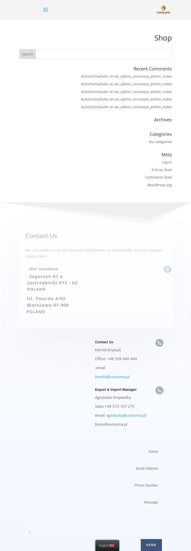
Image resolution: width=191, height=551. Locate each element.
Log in (167, 162)
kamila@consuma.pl (112, 376)
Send (151, 545)
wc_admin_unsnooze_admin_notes (143, 76)
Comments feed (158, 177)
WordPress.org (159, 185)
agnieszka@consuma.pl (126, 415)
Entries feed (162, 169)
